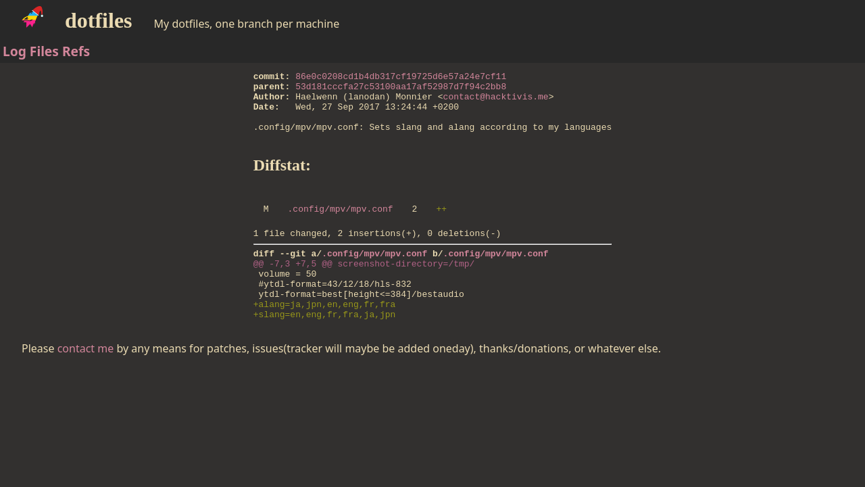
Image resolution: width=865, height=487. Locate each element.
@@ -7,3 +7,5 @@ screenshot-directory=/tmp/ (364, 287)
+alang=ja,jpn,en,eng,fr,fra (324, 336)
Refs (76, 51)
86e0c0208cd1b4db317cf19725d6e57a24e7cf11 (400, 78)
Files (44, 51)
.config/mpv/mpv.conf (340, 227)
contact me (85, 382)
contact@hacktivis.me (496, 102)
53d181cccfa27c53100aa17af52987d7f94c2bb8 (400, 90)
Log (14, 51)
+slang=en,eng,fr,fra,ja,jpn (324, 348)
